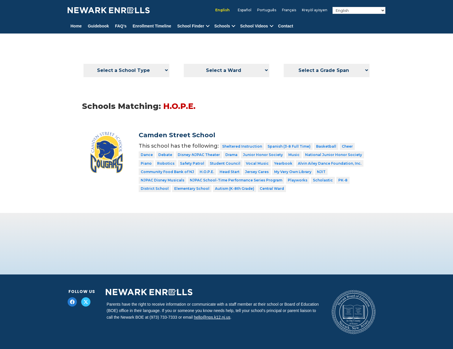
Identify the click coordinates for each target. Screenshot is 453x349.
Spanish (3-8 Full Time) (289, 146)
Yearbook (283, 163)
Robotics (165, 163)
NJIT (321, 172)
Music (294, 155)
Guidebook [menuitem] (98, 26)
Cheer (347, 146)
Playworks (297, 180)
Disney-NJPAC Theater (199, 155)
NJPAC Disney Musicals (162, 180)
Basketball (326, 146)
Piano (146, 163)
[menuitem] (222, 10)
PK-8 (343, 180)
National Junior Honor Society (333, 155)
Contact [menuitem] (285, 26)
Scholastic (323, 180)
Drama (231, 155)
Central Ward (272, 188)
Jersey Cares (257, 172)
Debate (165, 155)
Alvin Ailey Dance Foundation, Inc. (329, 163)
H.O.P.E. (207, 172)
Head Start (230, 172)
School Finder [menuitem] (190, 26)
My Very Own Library (292, 172)
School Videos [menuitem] (254, 26)
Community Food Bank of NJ (167, 172)
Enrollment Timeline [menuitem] (152, 26)
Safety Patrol (192, 163)
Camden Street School (177, 135)
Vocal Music (257, 163)
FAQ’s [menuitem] (121, 26)
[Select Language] (359, 10)
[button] (207, 26)
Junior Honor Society (263, 155)
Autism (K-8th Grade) (234, 188)
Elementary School (191, 188)
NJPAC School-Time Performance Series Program (236, 180)
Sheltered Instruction (242, 146)
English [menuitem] (222, 10)
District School (155, 188)
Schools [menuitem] (222, 26)
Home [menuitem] (76, 26)
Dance (147, 155)
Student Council (225, 163)
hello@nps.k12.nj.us (212, 317)
